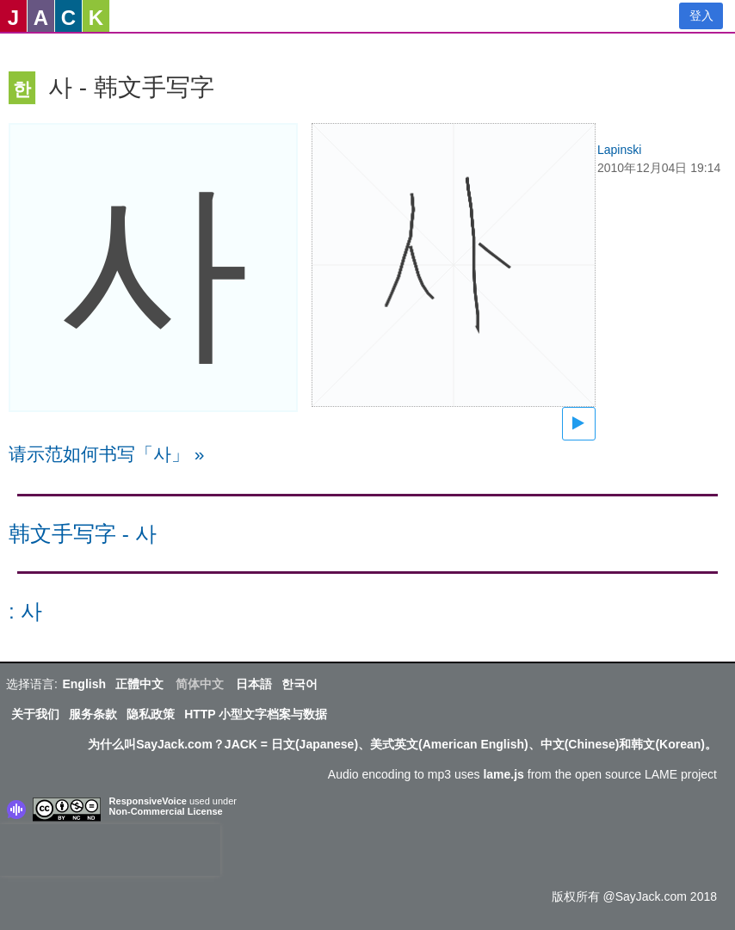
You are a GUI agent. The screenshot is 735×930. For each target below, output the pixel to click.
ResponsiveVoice (148, 801)
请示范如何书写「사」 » (107, 454)
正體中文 (139, 684)
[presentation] (110, 850)
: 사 (25, 611)
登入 (701, 15)
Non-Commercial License (166, 811)
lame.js (503, 774)
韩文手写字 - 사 (83, 533)
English (84, 684)
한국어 (299, 684)
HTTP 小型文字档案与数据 (255, 714)
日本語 (254, 684)
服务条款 (93, 714)
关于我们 (35, 714)
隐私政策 (151, 714)
